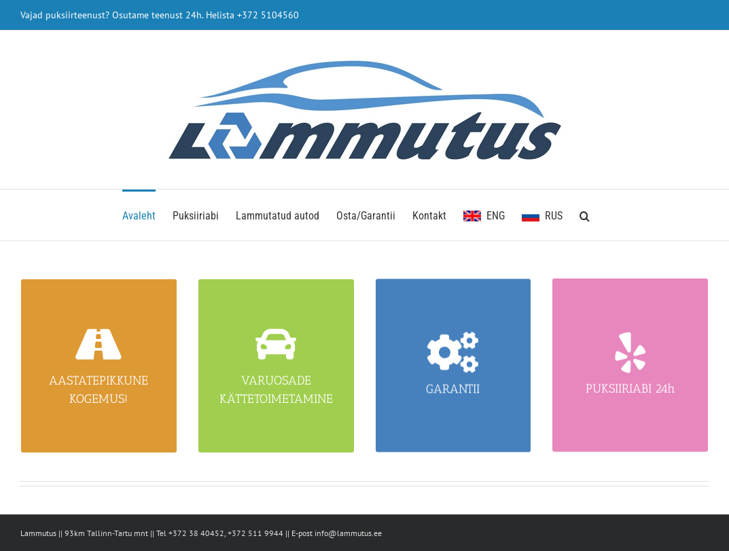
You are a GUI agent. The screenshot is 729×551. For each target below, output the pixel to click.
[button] (585, 215)
